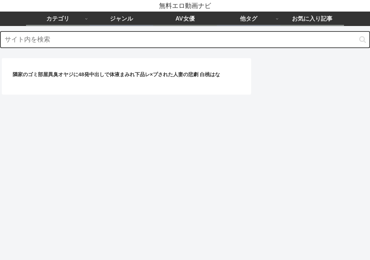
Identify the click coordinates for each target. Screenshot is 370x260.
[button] (362, 39)
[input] (185, 39)
